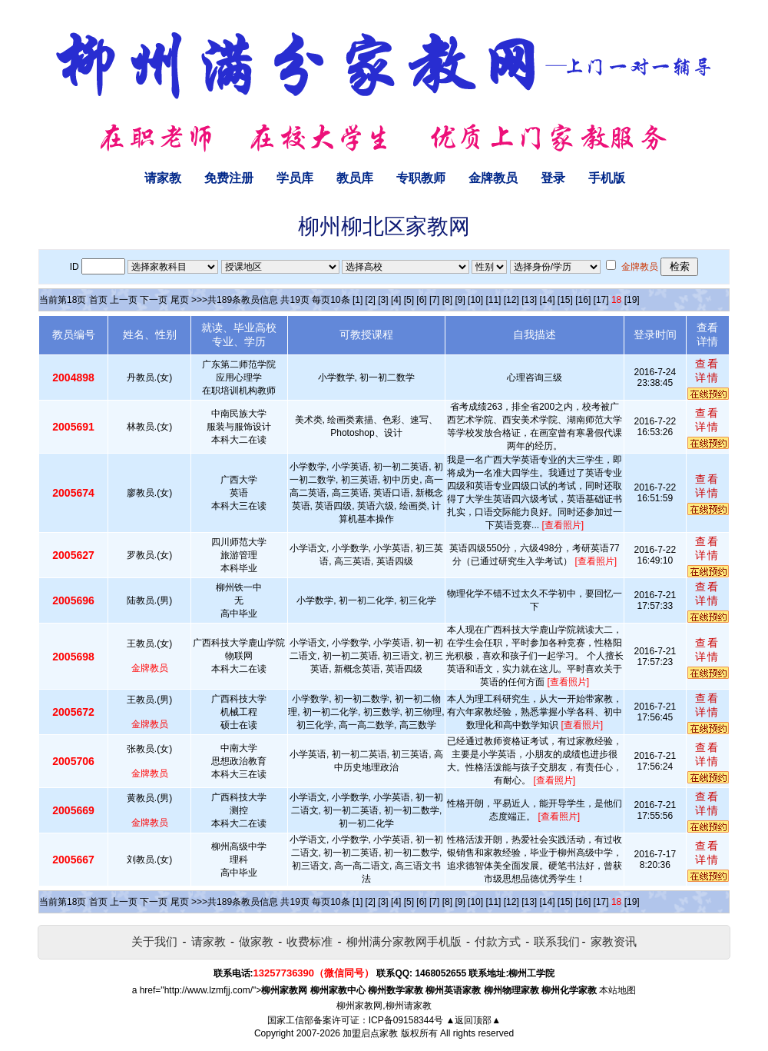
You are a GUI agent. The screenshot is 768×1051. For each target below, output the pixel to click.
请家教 (162, 178)
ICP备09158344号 (406, 1020)
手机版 (606, 178)
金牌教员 (493, 178)
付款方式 (498, 941)
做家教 (256, 941)
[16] (583, 299)
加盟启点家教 (370, 1033)
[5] (409, 299)
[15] (565, 299)
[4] (396, 299)
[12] (511, 299)
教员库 (354, 178)
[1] (357, 299)
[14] (547, 299)
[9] (460, 299)
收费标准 (309, 941)
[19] (632, 299)
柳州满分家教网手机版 (404, 941)
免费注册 (228, 178)
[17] (601, 299)
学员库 (294, 178)
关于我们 (154, 941)
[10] (475, 299)
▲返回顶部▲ (473, 1020)
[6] (421, 299)
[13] (529, 299)
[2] (371, 299)
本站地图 (617, 990)
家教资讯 (614, 941)
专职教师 (420, 178)
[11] (493, 299)
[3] (383, 299)
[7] (434, 299)
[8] (447, 299)
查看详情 (707, 371)
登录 (553, 178)
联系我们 (557, 941)
